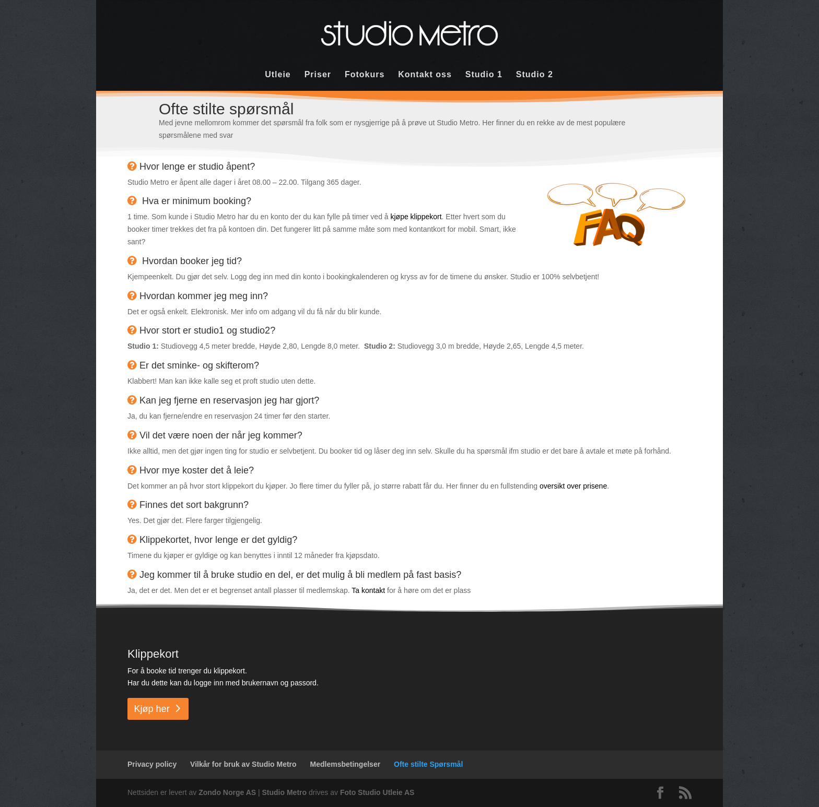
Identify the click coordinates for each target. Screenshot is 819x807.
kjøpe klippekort (416, 216)
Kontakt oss (425, 75)
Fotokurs (364, 75)
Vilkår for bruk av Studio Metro (243, 764)
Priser (318, 75)
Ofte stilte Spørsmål (428, 764)
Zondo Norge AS (227, 792)
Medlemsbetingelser (345, 764)
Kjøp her (152, 709)
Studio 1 (483, 75)
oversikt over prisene (573, 486)
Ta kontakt (367, 590)
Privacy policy (152, 764)
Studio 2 (534, 75)
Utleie (278, 75)
